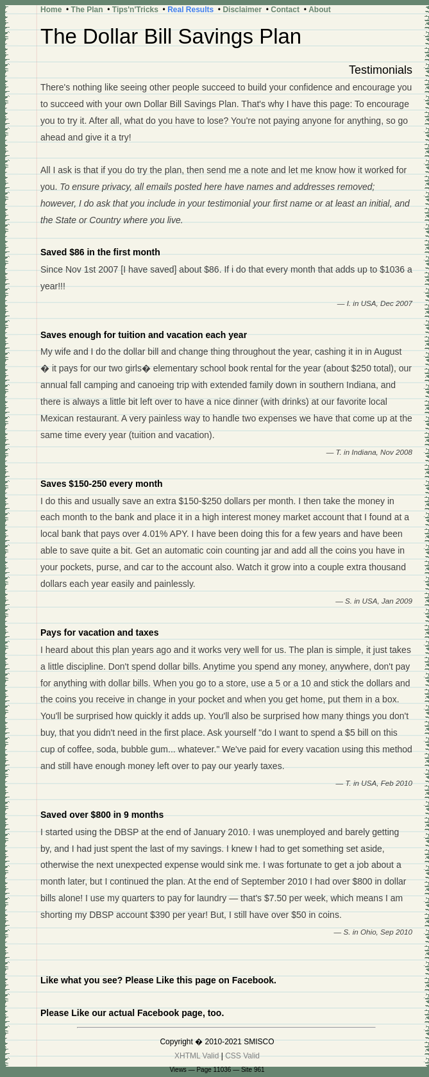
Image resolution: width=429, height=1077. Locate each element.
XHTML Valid (196, 1055)
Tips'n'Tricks (135, 9)
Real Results (190, 9)
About (319, 9)
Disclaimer (242, 9)
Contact (285, 9)
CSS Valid (242, 1055)
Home (51, 9)
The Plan (87, 9)
